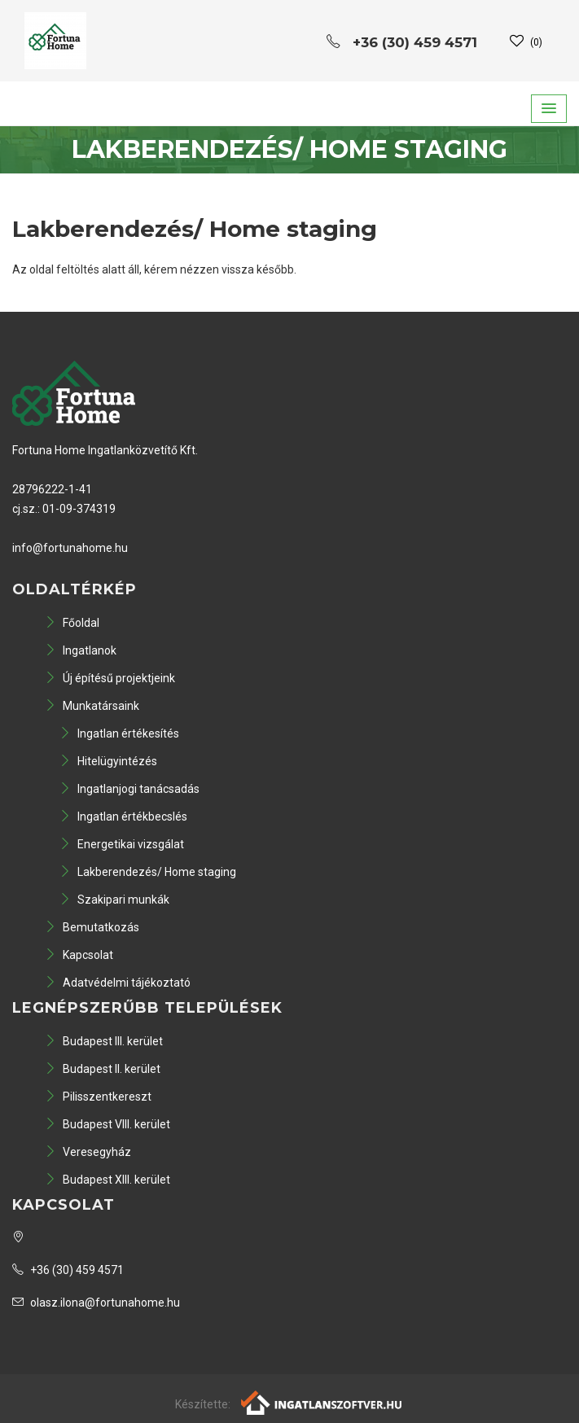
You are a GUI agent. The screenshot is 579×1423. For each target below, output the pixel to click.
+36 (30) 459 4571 (68, 1269)
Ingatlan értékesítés (119, 733)
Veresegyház (88, 1151)
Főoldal (72, 622)
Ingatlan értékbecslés (123, 816)
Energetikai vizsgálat (121, 844)
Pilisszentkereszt (98, 1096)
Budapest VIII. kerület (107, 1124)
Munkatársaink (92, 705)
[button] (549, 108)
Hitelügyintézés (108, 761)
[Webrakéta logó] (322, 1401)
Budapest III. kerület (104, 1041)
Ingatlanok (80, 650)
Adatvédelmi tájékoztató (118, 982)
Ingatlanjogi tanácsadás (129, 788)
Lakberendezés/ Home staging (147, 871)
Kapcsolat (79, 954)
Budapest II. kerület (102, 1068)
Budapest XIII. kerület (107, 1179)
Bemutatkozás (92, 927)
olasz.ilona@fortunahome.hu (96, 1302)
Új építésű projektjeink (110, 678)
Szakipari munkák (114, 899)
